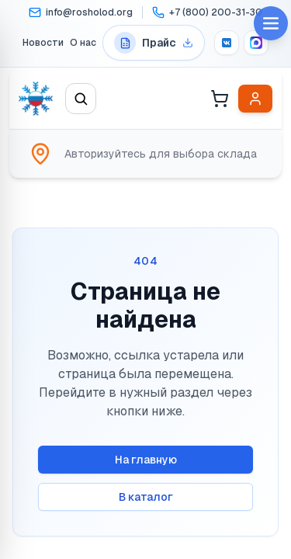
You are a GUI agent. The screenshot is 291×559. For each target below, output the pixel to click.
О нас (83, 42)
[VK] (226, 42)
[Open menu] (271, 23)
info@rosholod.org (89, 12)
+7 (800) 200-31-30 (215, 12)
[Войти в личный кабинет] (255, 99)
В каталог (146, 497)
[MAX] (256, 42)
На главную (146, 460)
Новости (43, 42)
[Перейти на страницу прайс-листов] (153, 43)
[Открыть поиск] (80, 98)
